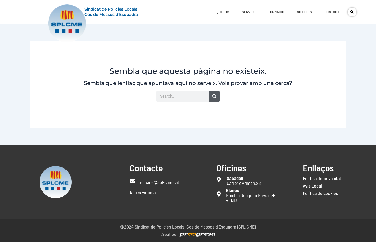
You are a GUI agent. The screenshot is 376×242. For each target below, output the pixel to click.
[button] (352, 12)
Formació (276, 12)
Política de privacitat (322, 178)
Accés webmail (144, 192)
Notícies (304, 12)
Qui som (223, 12)
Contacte (333, 12)
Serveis (249, 12)
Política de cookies (320, 193)
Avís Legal (312, 186)
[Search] (214, 96)
